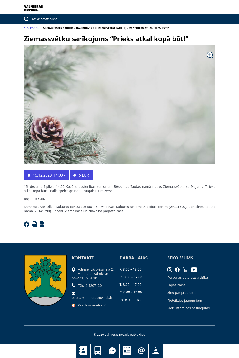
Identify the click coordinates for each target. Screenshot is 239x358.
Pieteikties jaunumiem (141, 351)
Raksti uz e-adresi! (92, 305)
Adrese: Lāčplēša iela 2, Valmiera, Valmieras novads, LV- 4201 (93, 273)
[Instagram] (171, 269)
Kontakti (83, 351)
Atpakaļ (31, 28)
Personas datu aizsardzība (187, 277)
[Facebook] (27, 225)
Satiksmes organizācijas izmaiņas (156, 351)
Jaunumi (127, 351)
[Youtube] (196, 269)
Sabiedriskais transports (98, 351)
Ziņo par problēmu (182, 292)
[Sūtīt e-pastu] (75, 293)
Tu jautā (112, 351)
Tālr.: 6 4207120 (90, 285)
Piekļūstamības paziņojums (188, 308)
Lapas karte (176, 285)
